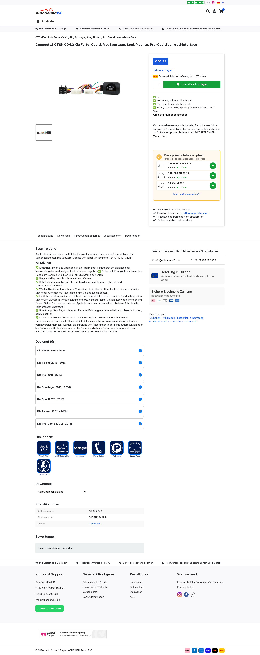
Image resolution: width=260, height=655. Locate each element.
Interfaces (196, 317)
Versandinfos (90, 591)
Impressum (136, 582)
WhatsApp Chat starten (49, 608)
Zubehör (154, 317)
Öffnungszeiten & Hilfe (95, 582)
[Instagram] (179, 594)
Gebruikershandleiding (62, 491)
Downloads (63, 235)
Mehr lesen (159, 136)
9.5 (200, 3)
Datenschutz (137, 587)
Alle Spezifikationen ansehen (170, 114)
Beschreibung (45, 235)
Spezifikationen (112, 235)
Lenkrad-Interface (160, 321)
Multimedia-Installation (175, 317)
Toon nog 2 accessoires (186, 194)
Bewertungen (132, 235)
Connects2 (95, 523)
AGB (132, 596)
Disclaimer (136, 591)
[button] (208, 11)
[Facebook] (186, 594)
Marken (178, 321)
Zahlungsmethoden (93, 596)
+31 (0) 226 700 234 (204, 260)
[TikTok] (193, 594)
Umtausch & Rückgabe (95, 587)
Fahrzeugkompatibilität (87, 235)
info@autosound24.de (167, 260)
